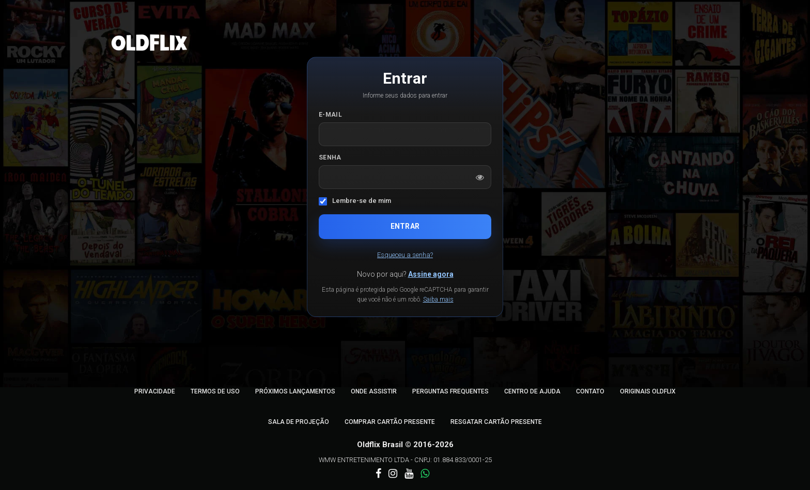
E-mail (330, 114)
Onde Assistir (374, 391)
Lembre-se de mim (361, 200)
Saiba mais (438, 299)
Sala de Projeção (298, 421)
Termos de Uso (215, 391)
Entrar (405, 226)
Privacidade (154, 391)
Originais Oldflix (648, 391)
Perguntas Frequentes (450, 391)
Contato (590, 391)
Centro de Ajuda (532, 391)
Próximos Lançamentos (295, 391)
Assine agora (431, 274)
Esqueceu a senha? (405, 255)
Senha (330, 157)
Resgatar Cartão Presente (496, 421)
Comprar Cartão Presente (390, 421)
